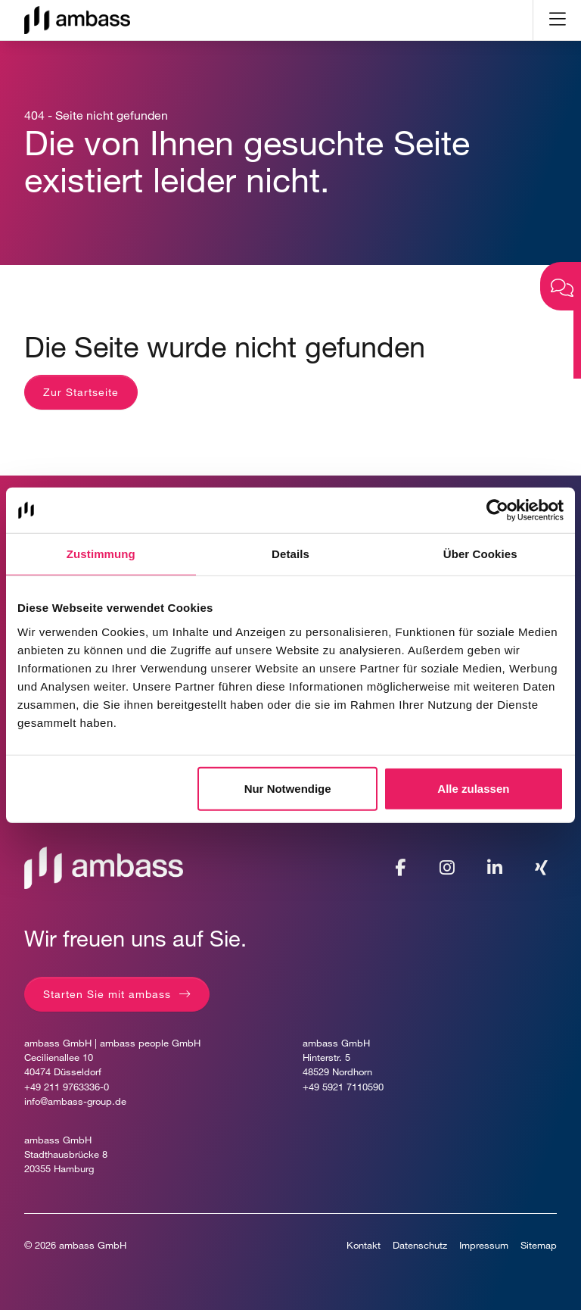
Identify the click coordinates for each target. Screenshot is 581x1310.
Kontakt (363, 1245)
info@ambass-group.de (75, 1101)
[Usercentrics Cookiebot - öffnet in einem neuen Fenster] (497, 510)
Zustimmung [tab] (101, 553)
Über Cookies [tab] (480, 553)
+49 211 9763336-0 (66, 1087)
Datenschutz (420, 1245)
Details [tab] (290, 553)
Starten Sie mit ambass (107, 993)
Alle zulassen (473, 787)
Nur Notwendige (287, 787)
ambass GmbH (92, 1245)
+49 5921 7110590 (343, 1087)
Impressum (483, 1245)
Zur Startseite (81, 391)
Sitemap (538, 1245)
